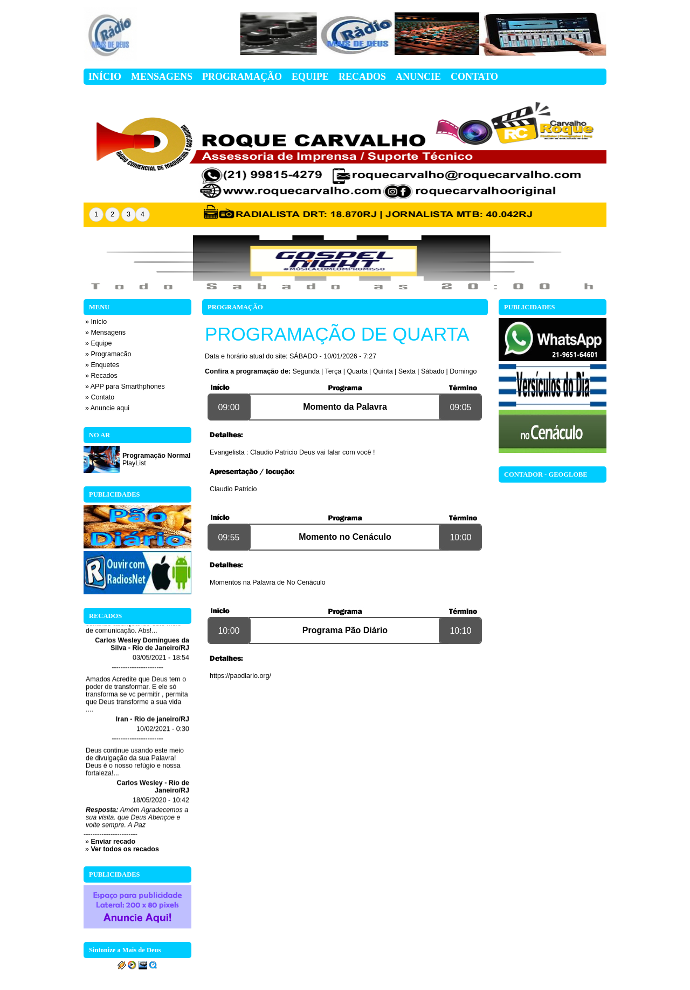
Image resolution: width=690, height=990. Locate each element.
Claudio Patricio (233, 489)
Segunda (306, 371)
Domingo (463, 371)
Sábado (432, 371)
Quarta (357, 371)
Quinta (383, 371)
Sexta (407, 371)
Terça (333, 371)
